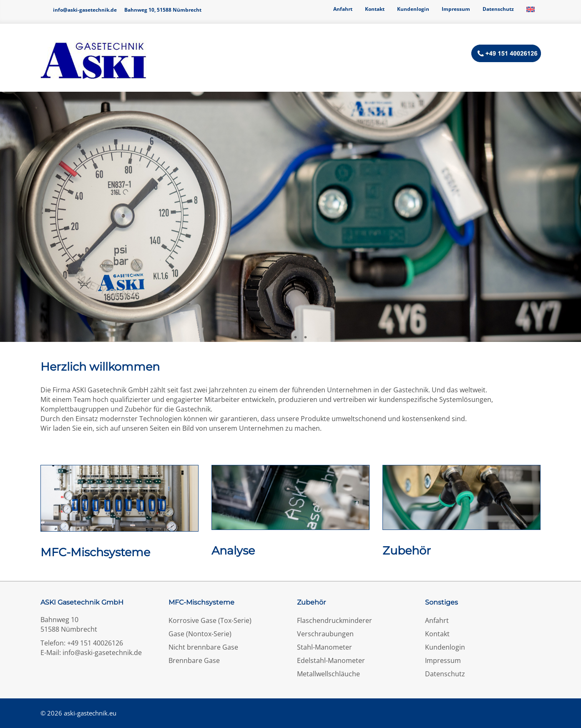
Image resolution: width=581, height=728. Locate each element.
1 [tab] (276, 338)
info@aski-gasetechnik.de (85, 9)
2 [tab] (286, 338)
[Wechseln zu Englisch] (530, 9)
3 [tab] (296, 338)
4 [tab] (306, 338)
